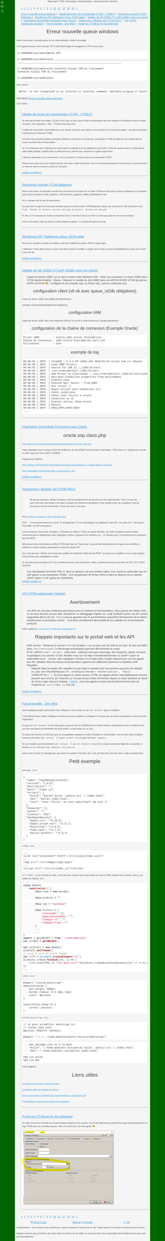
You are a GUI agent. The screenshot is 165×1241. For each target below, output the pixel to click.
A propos (88, 1222)
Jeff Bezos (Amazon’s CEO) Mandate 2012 (46, 517)
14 (73, 8)
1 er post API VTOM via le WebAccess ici (56, 629)
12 (63, 8)
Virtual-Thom (39, 1222)
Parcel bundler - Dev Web (60, 23)
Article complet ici (31, 172)
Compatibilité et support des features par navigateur (46, 1101)
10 (54, 8)
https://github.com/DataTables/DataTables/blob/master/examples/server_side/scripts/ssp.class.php (67, 465)
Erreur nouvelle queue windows (38, 14)
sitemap (76, 1222)
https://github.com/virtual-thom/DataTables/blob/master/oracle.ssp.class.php (56, 444)
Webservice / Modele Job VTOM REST (100, 20)
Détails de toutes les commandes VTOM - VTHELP (87, 14)
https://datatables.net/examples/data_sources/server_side (48, 471)
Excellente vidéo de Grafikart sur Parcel (40, 1090)
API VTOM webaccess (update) (44, 593)
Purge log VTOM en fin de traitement (98, 23)
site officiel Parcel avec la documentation (40, 1084)
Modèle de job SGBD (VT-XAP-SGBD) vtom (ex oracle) (118, 17)
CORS (73, 681)
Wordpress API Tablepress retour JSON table (59, 17)
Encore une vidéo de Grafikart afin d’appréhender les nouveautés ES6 (54, 1095)
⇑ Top (126, 1222)
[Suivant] (76, 8)
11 (59, 8)
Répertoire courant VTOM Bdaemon (47, 184)
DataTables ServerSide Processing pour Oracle (50, 20)
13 (68, 8)
